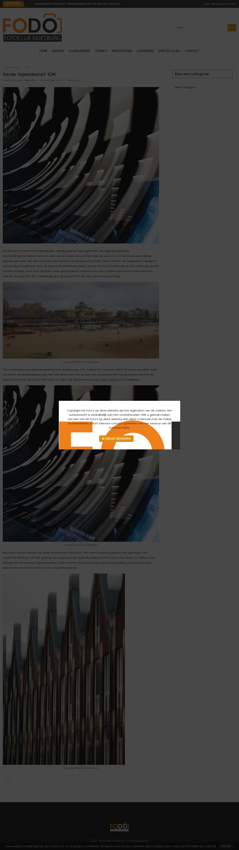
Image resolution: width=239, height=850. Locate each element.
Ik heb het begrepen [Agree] (116, 439)
